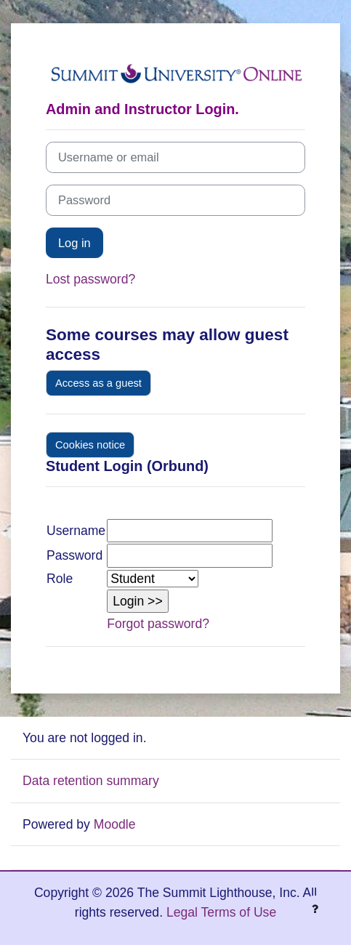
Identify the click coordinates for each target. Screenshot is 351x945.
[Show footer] (315, 909)
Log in (74, 242)
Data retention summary (91, 780)
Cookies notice (90, 445)
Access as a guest (98, 383)
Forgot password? (158, 623)
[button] (138, 601)
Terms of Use (239, 912)
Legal (182, 912)
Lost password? (90, 279)
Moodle (115, 824)
